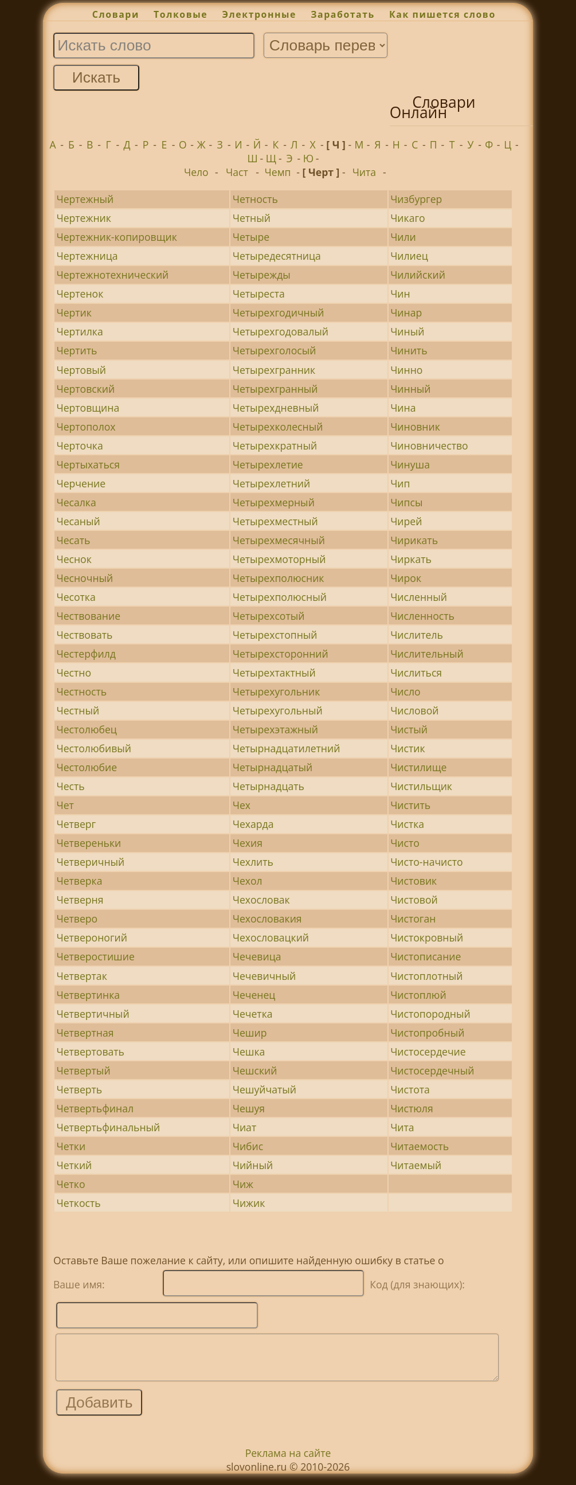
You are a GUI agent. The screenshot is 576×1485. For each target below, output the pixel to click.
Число (405, 691)
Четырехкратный (275, 445)
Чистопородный (430, 1014)
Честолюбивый (93, 748)
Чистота (410, 1089)
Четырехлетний (271, 483)
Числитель (416, 635)
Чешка (249, 1051)
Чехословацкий (271, 937)
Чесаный (78, 521)
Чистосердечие (427, 1051)
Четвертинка (88, 995)
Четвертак (81, 976)
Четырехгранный (275, 389)
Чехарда (253, 824)
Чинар (406, 312)
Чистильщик (421, 786)
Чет (64, 805)
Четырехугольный (278, 710)
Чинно (406, 370)
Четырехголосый (274, 350)
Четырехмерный (274, 502)
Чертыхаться (87, 464)
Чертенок (79, 293)
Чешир (250, 1033)
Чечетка (253, 1014)
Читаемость (419, 1146)
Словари (115, 14)
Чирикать (414, 540)
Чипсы (406, 502)
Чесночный (84, 578)
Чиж (243, 1184)
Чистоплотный (426, 976)
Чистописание (425, 956)
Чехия (247, 843)
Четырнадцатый (272, 767)
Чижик (249, 1203)
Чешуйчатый (264, 1089)
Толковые (180, 14)
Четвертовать (90, 1051)
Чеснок (73, 559)
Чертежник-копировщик (116, 237)
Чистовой (414, 899)
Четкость (78, 1203)
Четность (255, 199)
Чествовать (84, 635)
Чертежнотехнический (112, 275)
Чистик (407, 748)
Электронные (259, 14)
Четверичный (90, 862)
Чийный (253, 1165)
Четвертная (84, 1033)
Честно (73, 672)
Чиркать (411, 559)
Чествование (88, 616)
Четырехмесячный (279, 540)
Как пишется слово (442, 14)
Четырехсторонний (280, 654)
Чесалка (76, 502)
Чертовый (81, 370)
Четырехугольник (276, 691)
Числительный (427, 654)
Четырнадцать (268, 786)
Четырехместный (275, 521)
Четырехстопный (275, 635)
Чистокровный (426, 937)
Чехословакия (267, 918)
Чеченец (254, 995)
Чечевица (257, 956)
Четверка (79, 881)
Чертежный (84, 199)
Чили (403, 237)
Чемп (278, 172)
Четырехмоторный (279, 559)
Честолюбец (86, 729)
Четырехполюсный (280, 597)
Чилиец (409, 256)
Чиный (407, 331)
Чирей (406, 521)
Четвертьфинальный (108, 1127)
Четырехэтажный (275, 729)
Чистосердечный (432, 1070)
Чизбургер (416, 199)
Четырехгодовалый (280, 331)
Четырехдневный (276, 408)
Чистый (409, 729)
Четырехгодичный (278, 312)
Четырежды (262, 275)
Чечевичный (264, 976)
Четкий (74, 1165)
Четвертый (83, 1070)
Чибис (248, 1146)
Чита (364, 172)
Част (237, 172)
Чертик (73, 312)
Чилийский (417, 275)
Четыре (251, 237)
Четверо (76, 918)
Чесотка (75, 597)
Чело (196, 172)
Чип (400, 483)
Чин (400, 293)
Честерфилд (85, 654)
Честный (77, 710)
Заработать (343, 14)
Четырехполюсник (278, 578)
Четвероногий (91, 937)
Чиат (244, 1127)
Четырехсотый (269, 616)
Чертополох (85, 426)
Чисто (405, 843)
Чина (403, 408)
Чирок (405, 578)
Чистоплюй (418, 995)
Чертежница (86, 256)
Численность (422, 616)
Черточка (79, 445)
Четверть (79, 1089)
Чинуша (410, 464)
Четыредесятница (277, 256)
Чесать (73, 540)
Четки (70, 1146)
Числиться (416, 672)
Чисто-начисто (426, 862)
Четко (70, 1184)
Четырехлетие (268, 464)
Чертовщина (87, 408)
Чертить (76, 350)
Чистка (407, 824)
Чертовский (85, 389)
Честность (81, 691)
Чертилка (79, 331)
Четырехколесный (278, 426)
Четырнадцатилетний (286, 748)
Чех (241, 805)
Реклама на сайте (288, 1461)
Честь (70, 786)
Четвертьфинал (95, 1108)
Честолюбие (86, 767)
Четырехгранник (274, 370)
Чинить (408, 350)
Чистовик (413, 881)
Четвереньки (88, 843)
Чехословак (261, 899)
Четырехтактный (274, 672)
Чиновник (415, 426)
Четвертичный (92, 1014)
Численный (418, 597)
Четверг (76, 824)
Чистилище (418, 767)
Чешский (255, 1070)
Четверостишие (95, 956)
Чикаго (407, 218)
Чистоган (413, 918)
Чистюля (411, 1108)
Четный (252, 218)
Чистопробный (427, 1033)
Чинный (410, 389)
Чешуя (249, 1108)
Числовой (414, 710)
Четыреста (259, 293)
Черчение (80, 483)
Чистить (410, 805)
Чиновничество (429, 445)
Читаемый (415, 1165)
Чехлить (253, 862)
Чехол (247, 881)
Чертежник (83, 218)
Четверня (79, 899)
